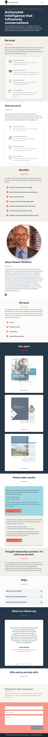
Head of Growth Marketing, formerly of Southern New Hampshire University (24, 650)
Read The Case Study (13, 510)
